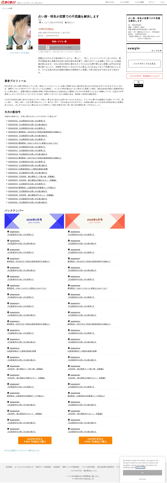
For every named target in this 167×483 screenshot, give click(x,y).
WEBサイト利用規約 (43, 467)
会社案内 (9, 467)
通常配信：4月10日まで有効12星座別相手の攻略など (35, 132)
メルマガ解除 (139, 2)
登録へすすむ (59, 41)
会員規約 (56, 467)
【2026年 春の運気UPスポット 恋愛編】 (31, 196)
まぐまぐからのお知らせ (24, 467)
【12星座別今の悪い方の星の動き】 (28, 125)
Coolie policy (140, 472)
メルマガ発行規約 (88, 467)
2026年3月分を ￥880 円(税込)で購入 (35, 440)
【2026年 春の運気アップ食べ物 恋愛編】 (31, 177)
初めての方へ (110, 2)
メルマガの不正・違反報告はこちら (83, 471)
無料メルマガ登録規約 (70, 467)
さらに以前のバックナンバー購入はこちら (22, 451)
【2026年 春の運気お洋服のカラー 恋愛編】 (32, 181)
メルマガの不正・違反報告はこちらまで (144, 76)
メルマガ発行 (124, 2)
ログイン (152, 2)
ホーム (4, 8)
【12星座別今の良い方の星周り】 (27, 121)
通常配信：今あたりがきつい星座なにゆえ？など (33, 144)
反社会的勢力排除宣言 (105, 467)
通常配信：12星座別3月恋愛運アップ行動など (32, 188)
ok (143, 477)
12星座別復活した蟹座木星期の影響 (28, 170)
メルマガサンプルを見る (19, 53)
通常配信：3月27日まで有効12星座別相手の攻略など (35, 158)
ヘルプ (162, 2)
